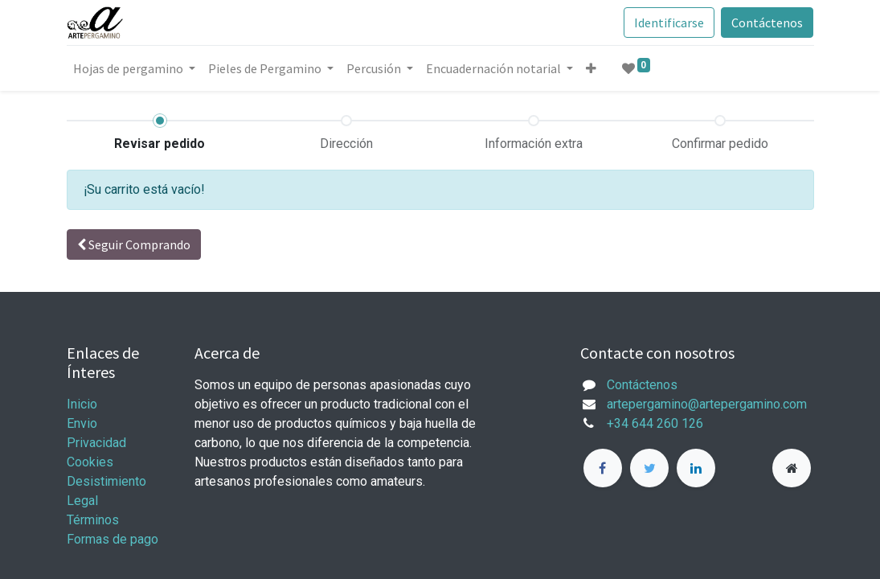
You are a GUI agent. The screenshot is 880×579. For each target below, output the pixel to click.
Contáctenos (767, 22)
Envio (82, 423)
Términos (94, 520)
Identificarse (669, 22)
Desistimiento (106, 481)
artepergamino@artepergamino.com (707, 404)
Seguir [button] (133, 244)
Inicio (82, 404)
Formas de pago (112, 539)
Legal (82, 500)
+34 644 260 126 (655, 423)
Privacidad (96, 442)
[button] (591, 68)
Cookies (90, 462)
